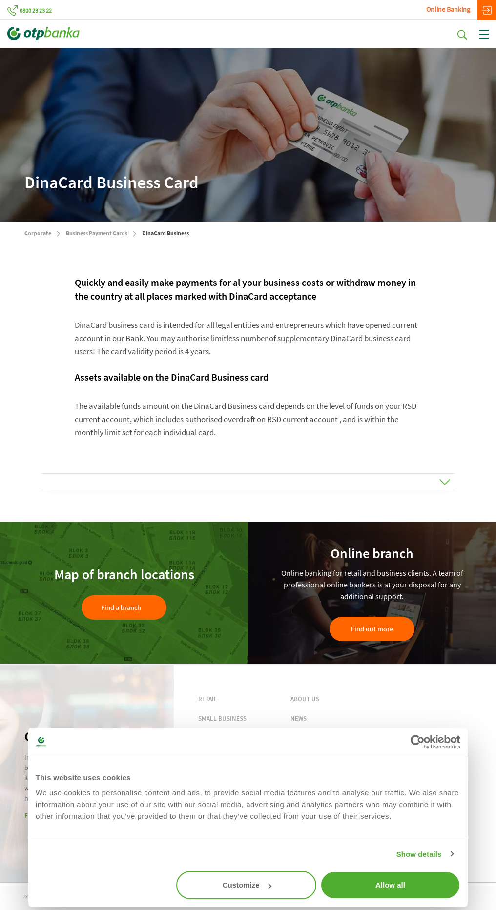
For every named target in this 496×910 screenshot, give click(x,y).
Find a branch (121, 607)
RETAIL (207, 699)
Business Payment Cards (96, 233)
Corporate (37, 233)
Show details (419, 854)
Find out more (372, 629)
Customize (247, 885)
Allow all (390, 885)
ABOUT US (304, 699)
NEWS (298, 718)
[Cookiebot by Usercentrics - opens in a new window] (417, 742)
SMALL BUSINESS (222, 718)
